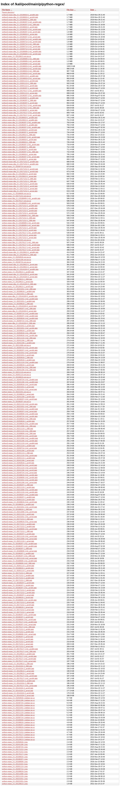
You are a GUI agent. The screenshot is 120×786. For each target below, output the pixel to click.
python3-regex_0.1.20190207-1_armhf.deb (18, 583)
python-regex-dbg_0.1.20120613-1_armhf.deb (19, 174)
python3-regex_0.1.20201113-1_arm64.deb (18, 500)
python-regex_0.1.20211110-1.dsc (15, 776)
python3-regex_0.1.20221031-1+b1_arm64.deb (20, 480)
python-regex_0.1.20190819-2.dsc (15, 771)
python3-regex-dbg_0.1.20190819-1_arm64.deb (20, 17)
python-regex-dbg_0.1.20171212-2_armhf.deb (19, 230)
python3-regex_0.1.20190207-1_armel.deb (18, 595)
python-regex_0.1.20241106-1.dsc (15, 744)
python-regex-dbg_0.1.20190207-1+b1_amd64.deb (21, 127)
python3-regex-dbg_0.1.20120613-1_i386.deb (19, 255)
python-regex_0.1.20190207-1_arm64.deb (18, 585)
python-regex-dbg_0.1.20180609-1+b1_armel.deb (20, 225)
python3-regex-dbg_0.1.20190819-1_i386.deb (19, 20)
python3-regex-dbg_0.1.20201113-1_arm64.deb (20, 81)
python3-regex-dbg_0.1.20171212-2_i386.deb (19, 179)
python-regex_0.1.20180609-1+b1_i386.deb (18, 563)
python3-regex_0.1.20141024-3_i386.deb (17, 683)
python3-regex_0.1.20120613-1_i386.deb (17, 664)
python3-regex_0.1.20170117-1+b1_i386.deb (19, 651)
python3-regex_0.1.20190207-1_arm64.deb (18, 534)
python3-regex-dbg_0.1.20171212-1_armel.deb (19, 191)
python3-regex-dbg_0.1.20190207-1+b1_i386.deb (20, 25)
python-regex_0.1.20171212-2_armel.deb (17, 646)
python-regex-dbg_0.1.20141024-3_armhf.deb (19, 306)
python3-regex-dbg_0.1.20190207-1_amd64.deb (20, 98)
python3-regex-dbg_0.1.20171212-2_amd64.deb (20, 162)
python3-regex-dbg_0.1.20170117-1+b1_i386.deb (20, 108)
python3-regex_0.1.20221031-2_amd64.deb (18, 301)
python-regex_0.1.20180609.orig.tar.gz (16, 194)
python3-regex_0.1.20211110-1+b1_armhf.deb (19, 536)
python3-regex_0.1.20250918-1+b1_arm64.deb (20, 335)
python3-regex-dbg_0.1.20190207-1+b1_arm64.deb (21, 29)
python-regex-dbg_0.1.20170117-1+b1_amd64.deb (21, 233)
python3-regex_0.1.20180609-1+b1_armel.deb (19, 551)
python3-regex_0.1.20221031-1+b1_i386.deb (19, 407)
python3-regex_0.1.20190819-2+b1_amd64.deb (20, 424)
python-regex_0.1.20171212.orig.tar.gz (16, 196)
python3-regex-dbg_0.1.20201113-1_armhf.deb (20, 86)
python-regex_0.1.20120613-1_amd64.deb (18, 272)
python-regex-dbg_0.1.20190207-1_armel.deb (19, 159)
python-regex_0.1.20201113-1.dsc (15, 766)
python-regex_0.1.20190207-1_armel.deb (17, 637)
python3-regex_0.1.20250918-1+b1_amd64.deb (20, 318)
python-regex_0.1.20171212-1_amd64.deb (18, 575)
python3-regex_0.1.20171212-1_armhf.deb (18, 605)
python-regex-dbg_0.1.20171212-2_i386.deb (18, 218)
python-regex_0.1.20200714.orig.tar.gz (16, 166)
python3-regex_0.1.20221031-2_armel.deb (18, 387)
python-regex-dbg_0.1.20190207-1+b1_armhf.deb (21, 145)
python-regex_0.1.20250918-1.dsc (15, 742)
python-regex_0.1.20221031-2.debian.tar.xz (18, 705)
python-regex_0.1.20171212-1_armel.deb (17, 644)
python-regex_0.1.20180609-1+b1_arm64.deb (19, 600)
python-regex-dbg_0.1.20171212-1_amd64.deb (19, 208)
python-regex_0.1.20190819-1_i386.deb (17, 509)
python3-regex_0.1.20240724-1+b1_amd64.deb (20, 380)
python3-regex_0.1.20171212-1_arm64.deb (18, 593)
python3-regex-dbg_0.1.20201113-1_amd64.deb (20, 76)
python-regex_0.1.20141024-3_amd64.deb (18, 669)
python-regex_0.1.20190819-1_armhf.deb (17, 597)
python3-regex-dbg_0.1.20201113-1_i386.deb (19, 83)
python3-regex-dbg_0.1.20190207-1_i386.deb (19, 100)
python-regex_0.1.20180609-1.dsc (15, 762)
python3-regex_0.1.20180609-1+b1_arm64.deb (20, 477)
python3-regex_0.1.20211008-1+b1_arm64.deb (20, 490)
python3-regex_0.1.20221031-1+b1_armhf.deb (19, 507)
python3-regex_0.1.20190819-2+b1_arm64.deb (20, 475)
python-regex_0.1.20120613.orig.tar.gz (16, 56)
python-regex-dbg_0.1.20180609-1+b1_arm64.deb (21, 203)
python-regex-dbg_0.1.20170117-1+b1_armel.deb (20, 247)
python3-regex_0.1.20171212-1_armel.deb (18, 612)
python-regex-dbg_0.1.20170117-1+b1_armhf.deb (21, 250)
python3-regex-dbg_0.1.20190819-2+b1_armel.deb (21, 78)
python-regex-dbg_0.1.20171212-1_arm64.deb (19, 213)
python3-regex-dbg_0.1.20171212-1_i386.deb (19, 181)
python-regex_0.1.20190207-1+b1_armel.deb (19, 624)
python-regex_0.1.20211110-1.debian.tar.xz (18, 713)
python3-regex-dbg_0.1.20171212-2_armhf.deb (20, 186)
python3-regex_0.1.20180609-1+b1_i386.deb (19, 433)
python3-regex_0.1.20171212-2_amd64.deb (18, 526)
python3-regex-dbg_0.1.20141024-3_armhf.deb (20, 274)
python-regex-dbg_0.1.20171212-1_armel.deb (19, 238)
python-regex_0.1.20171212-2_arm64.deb (18, 629)
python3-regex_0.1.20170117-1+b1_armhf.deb (19, 676)
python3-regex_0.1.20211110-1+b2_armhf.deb (19, 456)
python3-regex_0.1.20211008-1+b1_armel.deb (19, 539)
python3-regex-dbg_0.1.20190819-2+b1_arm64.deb (21, 69)
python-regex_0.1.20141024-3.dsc (15, 764)
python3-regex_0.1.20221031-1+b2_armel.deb (19, 389)
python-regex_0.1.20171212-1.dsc (15, 749)
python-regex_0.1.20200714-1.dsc (15, 769)
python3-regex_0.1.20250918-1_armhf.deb (18, 463)
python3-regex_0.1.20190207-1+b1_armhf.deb (19, 399)
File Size (70, 10)
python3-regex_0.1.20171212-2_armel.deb (18, 610)
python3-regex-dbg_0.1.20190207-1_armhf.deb (20, 103)
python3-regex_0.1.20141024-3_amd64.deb (18, 681)
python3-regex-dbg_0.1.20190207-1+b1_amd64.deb (21, 96)
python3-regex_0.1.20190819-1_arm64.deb (18, 331)
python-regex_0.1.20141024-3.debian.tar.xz (18, 737)
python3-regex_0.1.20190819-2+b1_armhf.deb (19, 502)
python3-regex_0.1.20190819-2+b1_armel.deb (19, 522)
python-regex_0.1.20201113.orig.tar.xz (16, 375)
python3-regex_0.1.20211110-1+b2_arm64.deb (20, 404)
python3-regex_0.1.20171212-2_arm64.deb (18, 590)
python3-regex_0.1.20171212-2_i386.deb (17, 519)
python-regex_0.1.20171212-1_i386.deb (17, 580)
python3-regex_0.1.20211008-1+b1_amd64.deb (20, 438)
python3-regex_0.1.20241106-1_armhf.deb (18, 451)
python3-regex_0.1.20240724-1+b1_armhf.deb (19, 465)
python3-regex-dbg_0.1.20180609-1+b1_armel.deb (21, 64)
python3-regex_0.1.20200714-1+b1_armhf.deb (19, 436)
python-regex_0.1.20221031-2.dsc (15, 781)
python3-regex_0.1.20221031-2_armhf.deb (18, 355)
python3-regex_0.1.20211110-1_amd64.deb (18, 446)
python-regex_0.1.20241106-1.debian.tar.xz (18, 700)
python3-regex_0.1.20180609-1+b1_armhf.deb (19, 529)
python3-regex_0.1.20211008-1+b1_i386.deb (19, 426)
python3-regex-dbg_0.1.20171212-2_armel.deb (19, 189)
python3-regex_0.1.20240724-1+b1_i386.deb (19, 367)
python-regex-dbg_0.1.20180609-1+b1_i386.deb (20, 215)
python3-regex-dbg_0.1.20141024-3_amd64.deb (20, 269)
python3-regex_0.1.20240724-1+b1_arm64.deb (20, 416)
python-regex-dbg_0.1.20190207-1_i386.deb (18, 147)
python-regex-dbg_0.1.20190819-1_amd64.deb (19, 118)
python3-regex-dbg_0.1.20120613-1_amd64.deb (20, 252)
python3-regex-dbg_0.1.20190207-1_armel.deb (19, 110)
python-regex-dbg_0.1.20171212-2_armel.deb (19, 235)
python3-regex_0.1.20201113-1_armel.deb (18, 571)
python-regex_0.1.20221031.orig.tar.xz (16, 392)
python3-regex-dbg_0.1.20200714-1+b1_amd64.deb (21, 39)
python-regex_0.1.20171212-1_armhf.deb (17, 642)
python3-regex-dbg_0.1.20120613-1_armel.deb (19, 267)
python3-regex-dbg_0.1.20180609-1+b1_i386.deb (20, 59)
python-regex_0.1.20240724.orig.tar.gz (16, 262)
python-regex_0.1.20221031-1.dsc (15, 779)
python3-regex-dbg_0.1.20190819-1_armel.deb (19, 34)
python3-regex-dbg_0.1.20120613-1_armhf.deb (20, 264)
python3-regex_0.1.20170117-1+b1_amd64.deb (20, 649)
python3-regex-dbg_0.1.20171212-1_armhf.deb (20, 184)
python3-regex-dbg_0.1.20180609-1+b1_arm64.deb (21, 54)
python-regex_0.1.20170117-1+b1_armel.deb (19, 661)
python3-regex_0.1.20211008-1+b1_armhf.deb (19, 512)
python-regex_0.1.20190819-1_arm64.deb (18, 568)
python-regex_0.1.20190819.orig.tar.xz (16, 377)
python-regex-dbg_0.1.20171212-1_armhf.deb (19, 228)
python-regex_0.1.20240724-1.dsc (15, 747)
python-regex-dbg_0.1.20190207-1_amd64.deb (19, 125)
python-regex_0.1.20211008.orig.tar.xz (16, 345)
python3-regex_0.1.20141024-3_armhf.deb (18, 693)
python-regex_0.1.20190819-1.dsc (15, 757)
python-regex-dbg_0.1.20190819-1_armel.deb (19, 154)
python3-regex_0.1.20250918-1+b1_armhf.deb (19, 384)
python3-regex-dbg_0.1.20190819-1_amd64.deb (20, 15)
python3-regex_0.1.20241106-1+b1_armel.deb (19, 482)
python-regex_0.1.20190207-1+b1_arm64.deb (19, 588)
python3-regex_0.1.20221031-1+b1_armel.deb (19, 517)
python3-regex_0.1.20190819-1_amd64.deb (18, 291)
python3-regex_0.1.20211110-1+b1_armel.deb (19, 558)
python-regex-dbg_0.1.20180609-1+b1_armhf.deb (21, 223)
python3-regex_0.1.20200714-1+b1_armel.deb (19, 448)
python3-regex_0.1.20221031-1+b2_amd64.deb (20, 299)
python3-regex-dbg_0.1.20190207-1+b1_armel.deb (21, 37)
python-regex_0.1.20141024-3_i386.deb (17, 666)
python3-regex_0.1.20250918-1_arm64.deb (18, 421)
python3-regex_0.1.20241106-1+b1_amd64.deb (20, 382)
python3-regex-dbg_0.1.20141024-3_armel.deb (19, 277)
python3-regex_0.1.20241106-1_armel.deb (18, 460)
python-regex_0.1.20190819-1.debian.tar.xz (18, 722)
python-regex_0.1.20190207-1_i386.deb (17, 549)
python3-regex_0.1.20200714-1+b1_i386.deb (19, 321)
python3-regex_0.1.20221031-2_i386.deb (17, 294)
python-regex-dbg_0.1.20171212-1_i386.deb (18, 220)
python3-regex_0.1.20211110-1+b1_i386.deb (19, 431)
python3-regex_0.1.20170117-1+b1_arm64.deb (20, 678)
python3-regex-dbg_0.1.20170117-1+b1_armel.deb (21, 113)
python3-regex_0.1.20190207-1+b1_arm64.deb (20, 350)
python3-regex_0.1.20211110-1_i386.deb (17, 429)
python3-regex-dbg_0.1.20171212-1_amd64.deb (20, 164)
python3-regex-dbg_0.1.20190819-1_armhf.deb (20, 27)
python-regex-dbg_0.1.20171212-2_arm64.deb (19, 211)
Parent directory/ (8, 12)
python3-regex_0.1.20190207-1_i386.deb (17, 485)
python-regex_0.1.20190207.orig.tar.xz (16, 402)
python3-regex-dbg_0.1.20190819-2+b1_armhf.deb (21, 73)
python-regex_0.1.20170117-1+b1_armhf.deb (19, 659)
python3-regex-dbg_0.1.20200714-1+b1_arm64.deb (21, 42)
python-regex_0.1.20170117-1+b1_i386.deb (18, 627)
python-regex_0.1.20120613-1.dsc (15, 784)
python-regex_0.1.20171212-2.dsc (15, 752)
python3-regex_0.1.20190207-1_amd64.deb (18, 497)
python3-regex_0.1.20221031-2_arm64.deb (18, 326)
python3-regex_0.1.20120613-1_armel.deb (18, 671)
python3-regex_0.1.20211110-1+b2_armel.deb (19, 468)
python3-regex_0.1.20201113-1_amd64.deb (18, 458)
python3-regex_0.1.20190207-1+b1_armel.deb (19, 411)
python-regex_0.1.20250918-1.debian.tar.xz (18, 698)
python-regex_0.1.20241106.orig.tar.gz (16, 260)
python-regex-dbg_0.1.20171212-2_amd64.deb (19, 206)
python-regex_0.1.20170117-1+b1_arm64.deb (19, 656)
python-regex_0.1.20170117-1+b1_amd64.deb (19, 622)
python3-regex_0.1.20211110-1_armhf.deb (18, 514)
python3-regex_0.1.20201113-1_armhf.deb (18, 566)
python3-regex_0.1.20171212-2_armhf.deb (18, 602)
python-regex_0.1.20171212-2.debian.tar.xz (18, 730)
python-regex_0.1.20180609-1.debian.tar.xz (18, 720)
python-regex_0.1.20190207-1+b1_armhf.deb (19, 615)
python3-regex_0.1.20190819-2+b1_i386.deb (19, 419)
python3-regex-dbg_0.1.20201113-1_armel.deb (19, 93)
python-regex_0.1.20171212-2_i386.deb (17, 573)
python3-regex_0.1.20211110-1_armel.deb (18, 541)
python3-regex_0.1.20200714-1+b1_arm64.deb (20, 348)
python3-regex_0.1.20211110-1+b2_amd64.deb (20, 362)
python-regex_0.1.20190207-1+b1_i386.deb (18, 556)
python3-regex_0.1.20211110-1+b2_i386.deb (19, 338)
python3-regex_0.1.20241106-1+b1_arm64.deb (20, 441)
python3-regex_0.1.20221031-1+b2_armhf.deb (19, 353)
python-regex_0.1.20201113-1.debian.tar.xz (18, 710)
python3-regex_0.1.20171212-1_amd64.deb (18, 524)
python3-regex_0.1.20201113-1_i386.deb (17, 453)
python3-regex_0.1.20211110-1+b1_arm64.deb (20, 492)
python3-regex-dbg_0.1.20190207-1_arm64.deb (20, 88)
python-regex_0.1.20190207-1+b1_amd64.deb (19, 546)
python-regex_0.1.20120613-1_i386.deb (17, 279)
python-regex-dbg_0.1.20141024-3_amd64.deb (19, 296)
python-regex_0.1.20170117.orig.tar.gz (16, 201)
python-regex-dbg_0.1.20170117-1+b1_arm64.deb (21, 245)
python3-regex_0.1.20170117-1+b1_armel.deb (19, 686)
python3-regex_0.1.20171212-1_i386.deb (17, 531)
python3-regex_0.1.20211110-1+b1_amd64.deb (20, 443)
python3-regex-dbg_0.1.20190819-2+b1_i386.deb (20, 71)
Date (92, 10)
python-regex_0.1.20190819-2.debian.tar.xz (18, 727)
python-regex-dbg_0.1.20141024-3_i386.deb (18, 323)
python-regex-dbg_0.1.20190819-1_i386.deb (18, 142)
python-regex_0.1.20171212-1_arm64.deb (18, 632)
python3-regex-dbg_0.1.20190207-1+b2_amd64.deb (21, 22)
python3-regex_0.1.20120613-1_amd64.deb (18, 654)
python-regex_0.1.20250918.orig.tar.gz (16, 257)
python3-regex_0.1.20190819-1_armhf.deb (18, 365)
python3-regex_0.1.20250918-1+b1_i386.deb (19, 333)
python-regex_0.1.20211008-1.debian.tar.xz (18, 715)
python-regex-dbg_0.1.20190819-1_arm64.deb (19, 130)
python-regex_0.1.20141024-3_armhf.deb (17, 688)
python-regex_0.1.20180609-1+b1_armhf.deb (19, 620)
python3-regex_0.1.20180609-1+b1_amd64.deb (20, 414)
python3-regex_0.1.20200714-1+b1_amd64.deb (20, 313)
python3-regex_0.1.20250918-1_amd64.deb (18, 360)
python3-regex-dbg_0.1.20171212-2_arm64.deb (20, 169)
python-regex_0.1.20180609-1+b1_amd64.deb (19, 561)
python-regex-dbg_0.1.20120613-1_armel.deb (19, 176)
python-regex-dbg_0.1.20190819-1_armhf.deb (19, 140)
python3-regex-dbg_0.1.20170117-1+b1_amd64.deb (21, 91)
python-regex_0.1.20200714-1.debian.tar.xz (18, 718)
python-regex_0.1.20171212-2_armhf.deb (17, 639)
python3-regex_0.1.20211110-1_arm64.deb (18, 487)
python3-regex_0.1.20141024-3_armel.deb (18, 695)
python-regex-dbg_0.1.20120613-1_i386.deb (18, 135)
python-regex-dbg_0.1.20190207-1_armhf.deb (19, 149)
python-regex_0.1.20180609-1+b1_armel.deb (19, 634)
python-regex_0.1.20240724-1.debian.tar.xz (18, 703)
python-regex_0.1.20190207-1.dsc (15, 759)
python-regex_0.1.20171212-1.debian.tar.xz (18, 732)
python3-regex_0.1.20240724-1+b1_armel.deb (19, 473)
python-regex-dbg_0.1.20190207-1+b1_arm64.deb (21, 137)
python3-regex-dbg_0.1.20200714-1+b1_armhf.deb (21, 47)
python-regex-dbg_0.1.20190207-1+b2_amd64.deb (21, 122)
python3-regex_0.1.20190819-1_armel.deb (18, 394)
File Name (6, 10)
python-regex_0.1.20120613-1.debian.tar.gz (18, 739)
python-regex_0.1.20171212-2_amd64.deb (18, 578)
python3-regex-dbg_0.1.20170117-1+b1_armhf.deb (21, 115)
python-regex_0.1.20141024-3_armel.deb (17, 691)
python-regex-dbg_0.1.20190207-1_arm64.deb (19, 132)
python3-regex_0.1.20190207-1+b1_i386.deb (19, 309)
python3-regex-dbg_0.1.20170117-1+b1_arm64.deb (21, 105)
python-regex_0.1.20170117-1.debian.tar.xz (18, 735)
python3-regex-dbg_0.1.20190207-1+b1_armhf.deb (21, 32)
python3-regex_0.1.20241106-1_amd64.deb (18, 343)
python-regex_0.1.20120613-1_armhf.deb (17, 287)
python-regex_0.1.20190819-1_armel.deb (17, 607)
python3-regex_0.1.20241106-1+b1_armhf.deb (19, 470)
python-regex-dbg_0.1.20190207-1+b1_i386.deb (20, 152)
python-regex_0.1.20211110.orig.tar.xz (16, 372)
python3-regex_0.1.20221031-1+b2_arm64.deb (20, 328)
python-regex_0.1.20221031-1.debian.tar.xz (18, 708)
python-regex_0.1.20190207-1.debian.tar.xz (18, 725)
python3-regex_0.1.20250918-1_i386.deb (17, 358)
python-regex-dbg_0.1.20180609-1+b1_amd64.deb (21, 198)
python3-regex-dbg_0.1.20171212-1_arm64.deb (20, 171)
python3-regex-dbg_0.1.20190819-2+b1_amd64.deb (21, 66)
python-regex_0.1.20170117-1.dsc (15, 754)
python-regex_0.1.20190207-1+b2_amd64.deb (19, 544)
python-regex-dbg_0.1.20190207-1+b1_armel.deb (20, 157)
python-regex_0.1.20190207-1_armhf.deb (17, 617)
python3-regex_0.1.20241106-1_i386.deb (17, 340)
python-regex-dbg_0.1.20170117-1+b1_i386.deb (20, 242)
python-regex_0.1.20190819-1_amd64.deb (18, 504)
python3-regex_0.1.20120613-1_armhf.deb (18, 673)
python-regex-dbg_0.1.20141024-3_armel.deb (19, 311)
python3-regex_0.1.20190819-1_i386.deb (17, 304)
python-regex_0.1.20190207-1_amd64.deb (18, 553)
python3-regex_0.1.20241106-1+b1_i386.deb (19, 370)
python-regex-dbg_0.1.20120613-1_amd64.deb (19, 120)
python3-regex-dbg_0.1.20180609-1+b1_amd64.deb (21, 51)
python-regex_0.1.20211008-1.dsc (15, 774)
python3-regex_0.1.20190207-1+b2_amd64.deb (20, 316)
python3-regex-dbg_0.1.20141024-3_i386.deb (19, 284)
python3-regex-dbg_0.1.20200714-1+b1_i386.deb (20, 44)
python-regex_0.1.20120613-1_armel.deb (17, 282)
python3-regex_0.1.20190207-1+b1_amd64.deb (20, 495)
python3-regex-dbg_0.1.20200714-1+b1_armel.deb (21, 49)
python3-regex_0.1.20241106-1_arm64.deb (18, 397)
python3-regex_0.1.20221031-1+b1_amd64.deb (20, 409)
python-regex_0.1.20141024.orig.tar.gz (16, 240)
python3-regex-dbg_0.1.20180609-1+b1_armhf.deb (21, 61)
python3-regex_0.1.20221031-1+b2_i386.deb (19, 289)
